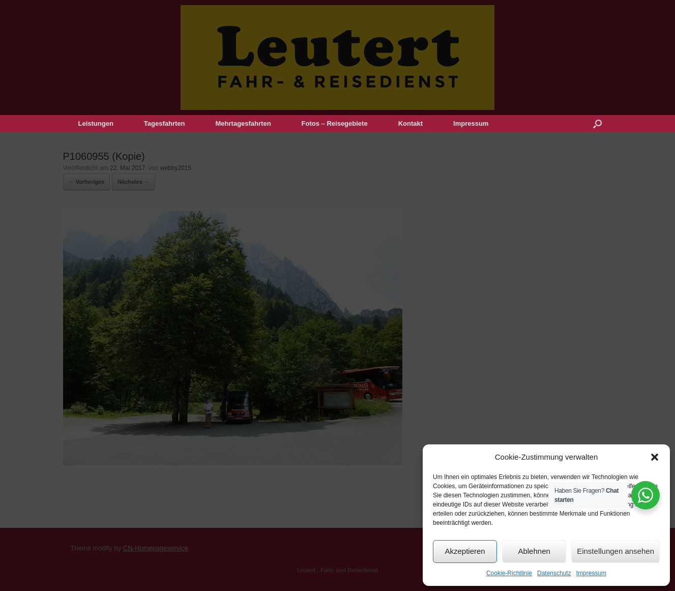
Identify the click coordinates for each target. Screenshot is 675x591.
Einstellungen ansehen (615, 551)
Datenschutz (554, 573)
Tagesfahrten (164, 123)
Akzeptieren (465, 551)
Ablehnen (534, 551)
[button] (655, 457)
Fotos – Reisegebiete (335, 123)
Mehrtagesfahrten (243, 123)
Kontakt (410, 123)
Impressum (591, 573)
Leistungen (95, 123)
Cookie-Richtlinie (509, 573)
